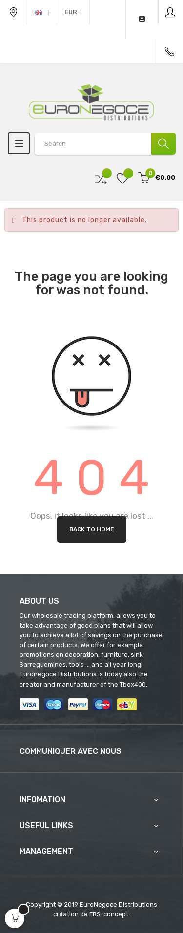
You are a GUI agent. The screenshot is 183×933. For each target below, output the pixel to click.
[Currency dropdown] (73, 12)
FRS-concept (108, 914)
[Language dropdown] (42, 12)
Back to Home (91, 529)
